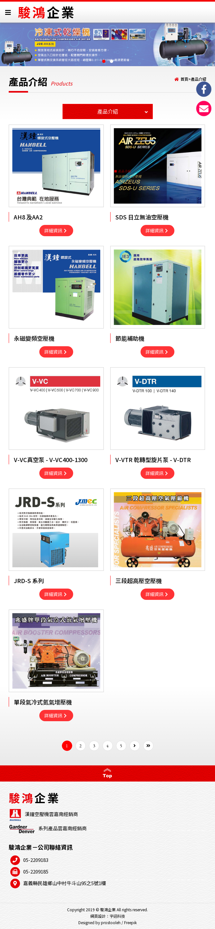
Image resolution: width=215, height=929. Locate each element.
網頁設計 (98, 916)
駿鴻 (47, 12)
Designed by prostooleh (99, 922)
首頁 (184, 79)
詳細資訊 (55, 230)
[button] (104, 61)
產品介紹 (198, 79)
